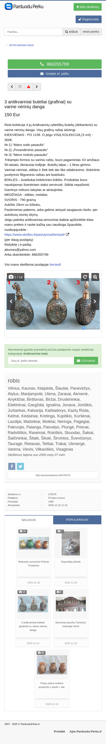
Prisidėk (59, 731)
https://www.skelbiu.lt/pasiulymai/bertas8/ (34, 234)
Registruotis (89, 19)
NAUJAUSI (29, 520)
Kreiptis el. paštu (54, 73)
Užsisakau (86, 360)
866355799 (54, 64)
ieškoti (71, 31)
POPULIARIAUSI (77, 519)
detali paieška (91, 31)
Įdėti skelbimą (88, 7)
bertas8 (55, 264)
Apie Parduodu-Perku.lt (86, 731)
